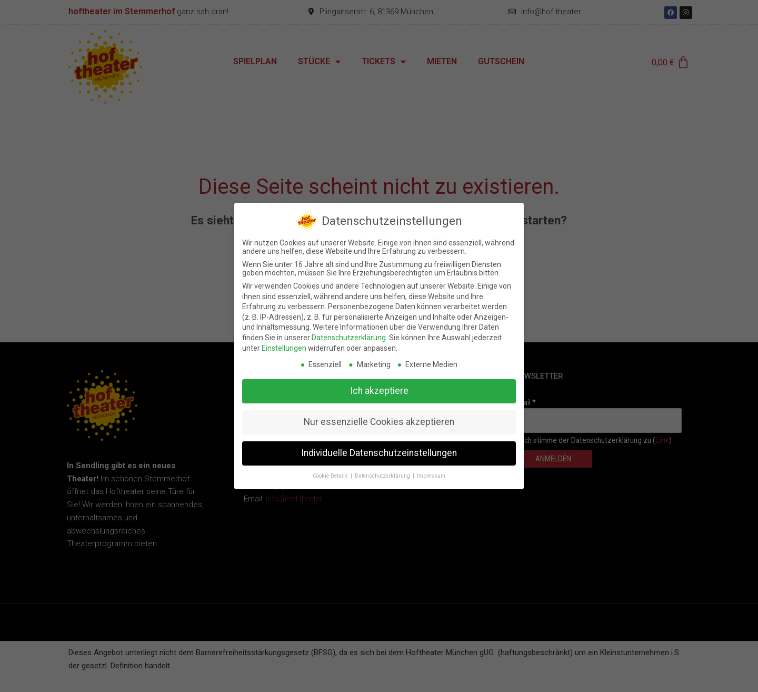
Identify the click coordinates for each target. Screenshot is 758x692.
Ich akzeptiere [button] (379, 383)
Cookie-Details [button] (331, 467)
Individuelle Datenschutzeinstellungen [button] (379, 445)
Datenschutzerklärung (349, 329)
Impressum (431, 467)
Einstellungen (284, 339)
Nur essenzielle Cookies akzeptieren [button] (379, 414)
